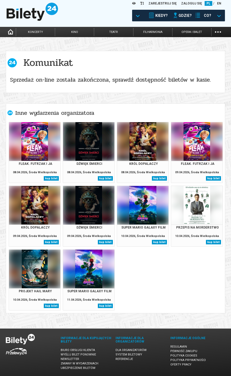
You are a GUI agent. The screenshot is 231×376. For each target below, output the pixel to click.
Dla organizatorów (131, 350)
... (218, 31)
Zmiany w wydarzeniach (79, 363)
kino (74, 32)
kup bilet (51, 178)
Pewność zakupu (183, 351)
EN (219, 3)
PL (208, 3)
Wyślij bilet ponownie (78, 354)
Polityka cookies (183, 355)
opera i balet (191, 32)
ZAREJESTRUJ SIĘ (162, 3)
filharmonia (152, 32)
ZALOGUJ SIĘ (191, 3)
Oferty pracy (180, 364)
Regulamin (178, 346)
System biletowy (129, 354)
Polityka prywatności (188, 360)
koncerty (35, 32)
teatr (113, 32)
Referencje (124, 359)
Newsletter (70, 359)
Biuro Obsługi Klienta (78, 350)
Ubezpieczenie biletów (78, 368)
